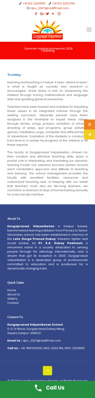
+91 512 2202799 (63, 3)
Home (11, 290)
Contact (13, 303)
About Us (13, 294)
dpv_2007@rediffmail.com (50, 8)
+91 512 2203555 (34, 3)
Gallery (12, 299)
